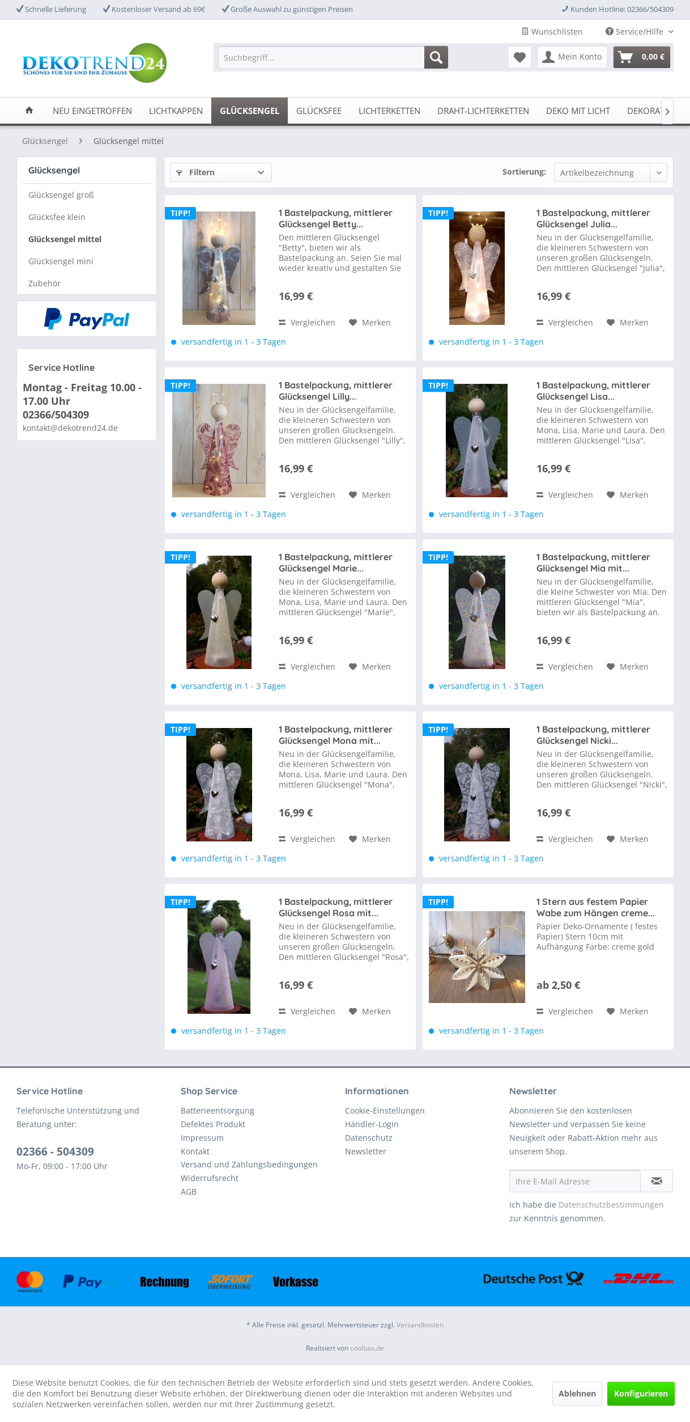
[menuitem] (333, 57)
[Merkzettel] (520, 57)
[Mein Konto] (572, 57)
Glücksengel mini (60, 261)
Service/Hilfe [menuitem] (636, 31)
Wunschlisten (552, 31)
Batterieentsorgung (217, 1110)
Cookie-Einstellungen (385, 1110)
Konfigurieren (641, 1393)
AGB (189, 1191)
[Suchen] (436, 57)
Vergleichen (307, 322)
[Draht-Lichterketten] (483, 111)
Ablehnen (577, 1393)
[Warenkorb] (642, 57)
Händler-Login (372, 1124)
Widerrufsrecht (209, 1178)
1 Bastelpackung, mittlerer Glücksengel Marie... (336, 562)
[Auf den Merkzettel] (370, 322)
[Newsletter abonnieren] (656, 1181)
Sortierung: (524, 171)
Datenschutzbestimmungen (611, 1204)
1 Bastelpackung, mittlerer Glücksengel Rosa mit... (336, 907)
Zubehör (44, 283)
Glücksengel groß (61, 194)
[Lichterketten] (389, 111)
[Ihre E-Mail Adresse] (575, 1181)
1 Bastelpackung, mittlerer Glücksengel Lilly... (336, 390)
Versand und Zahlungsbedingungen (249, 1164)
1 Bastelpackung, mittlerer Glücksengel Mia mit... (593, 562)
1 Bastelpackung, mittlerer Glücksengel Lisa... (593, 390)
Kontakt (195, 1151)
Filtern (195, 172)
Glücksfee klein (57, 216)
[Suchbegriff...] (333, 57)
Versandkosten (420, 1325)
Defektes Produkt (213, 1124)
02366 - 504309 (55, 1151)
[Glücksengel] (249, 111)
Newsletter (365, 1151)
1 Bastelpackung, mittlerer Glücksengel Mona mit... (336, 734)
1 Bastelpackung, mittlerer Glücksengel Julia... (593, 218)
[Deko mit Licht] (578, 111)
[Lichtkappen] (175, 111)
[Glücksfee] (319, 111)
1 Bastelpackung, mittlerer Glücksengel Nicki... (593, 734)
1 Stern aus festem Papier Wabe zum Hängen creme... (595, 907)
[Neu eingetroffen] (92, 111)
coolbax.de (367, 1348)
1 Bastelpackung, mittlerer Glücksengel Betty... (336, 218)
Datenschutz (369, 1137)
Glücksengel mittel (64, 239)
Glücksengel (54, 170)
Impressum (202, 1137)
